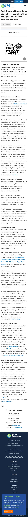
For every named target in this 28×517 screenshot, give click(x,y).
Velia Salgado (9, 261)
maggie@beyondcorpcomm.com (13, 355)
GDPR (17, 507)
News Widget (14, 492)
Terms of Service (15, 515)
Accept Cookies (8, 511)
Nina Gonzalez (16, 259)
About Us (14, 477)
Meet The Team (14, 481)
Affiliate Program (14, 470)
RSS (14, 489)
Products (14, 461)
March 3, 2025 (16, 24)
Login (12, 1)
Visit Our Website (17, 427)
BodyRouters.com (12, 349)
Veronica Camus (19, 257)
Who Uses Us (14, 479)
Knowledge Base (14, 487)
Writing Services (14, 468)
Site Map (22, 515)
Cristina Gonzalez (6, 259)
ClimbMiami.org (15, 319)
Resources (14, 485)
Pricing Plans (14, 464)
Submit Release (19, 1)
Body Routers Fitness (20, 103)
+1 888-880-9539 (15, 440)
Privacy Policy (7, 515)
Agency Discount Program (14, 466)
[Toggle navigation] (25, 6)
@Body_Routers (13, 346)
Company (14, 474)
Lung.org (3, 397)
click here (15, 174)
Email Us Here (16, 425)
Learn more (7, 505)
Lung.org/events (7, 401)
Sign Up (7, 1)
